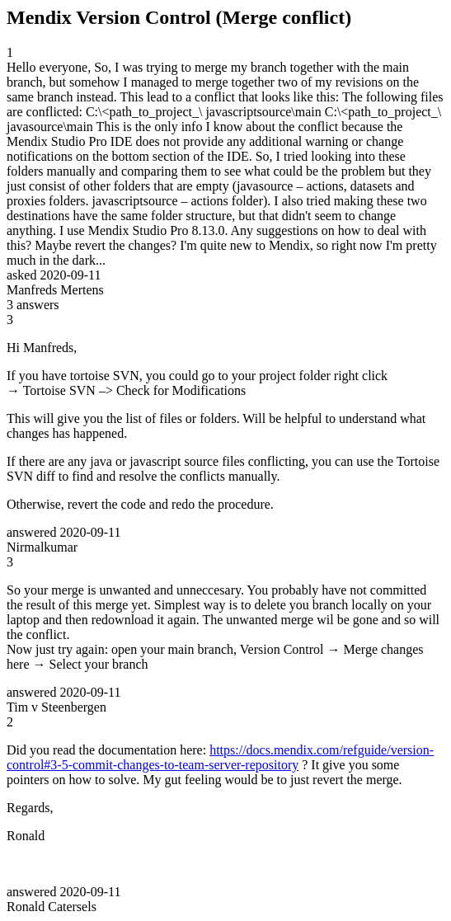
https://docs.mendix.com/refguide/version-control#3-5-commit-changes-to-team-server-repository (220, 757)
